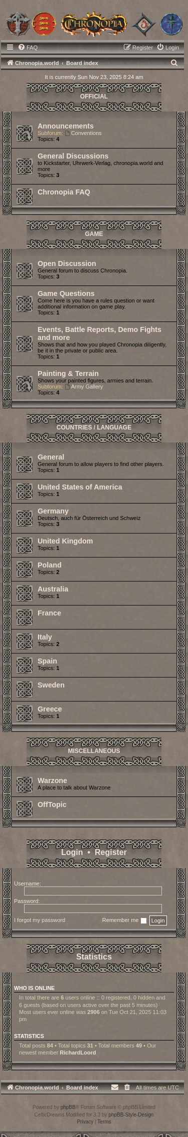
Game (94, 234)
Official (94, 96)
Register (111, 852)
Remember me (124, 920)
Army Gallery (84, 387)
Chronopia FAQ (64, 192)
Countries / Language (94, 427)
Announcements (66, 126)
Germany (53, 511)
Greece (50, 709)
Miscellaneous (94, 751)
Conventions (83, 133)
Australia (53, 589)
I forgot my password (39, 920)
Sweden (51, 685)
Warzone (52, 780)
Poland (50, 565)
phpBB (68, 1107)
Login (72, 852)
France (49, 613)
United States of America (80, 487)
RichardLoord (78, 1053)
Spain (47, 661)
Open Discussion (67, 264)
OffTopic (52, 804)
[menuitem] (28, 48)
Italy (45, 637)
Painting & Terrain (68, 374)
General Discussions (73, 156)
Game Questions (66, 294)
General (51, 457)
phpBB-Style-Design (130, 1115)
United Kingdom (65, 541)
